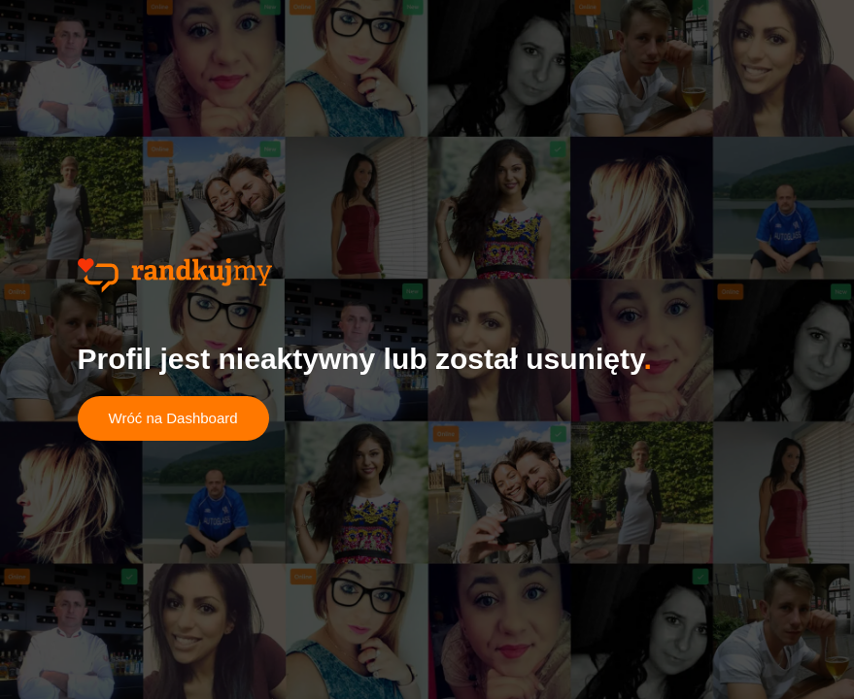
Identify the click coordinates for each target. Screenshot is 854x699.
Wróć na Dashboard (173, 418)
